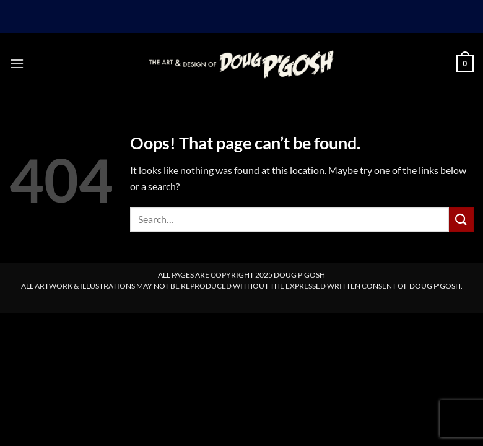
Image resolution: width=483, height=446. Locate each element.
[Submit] (461, 219)
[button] (16, 63)
